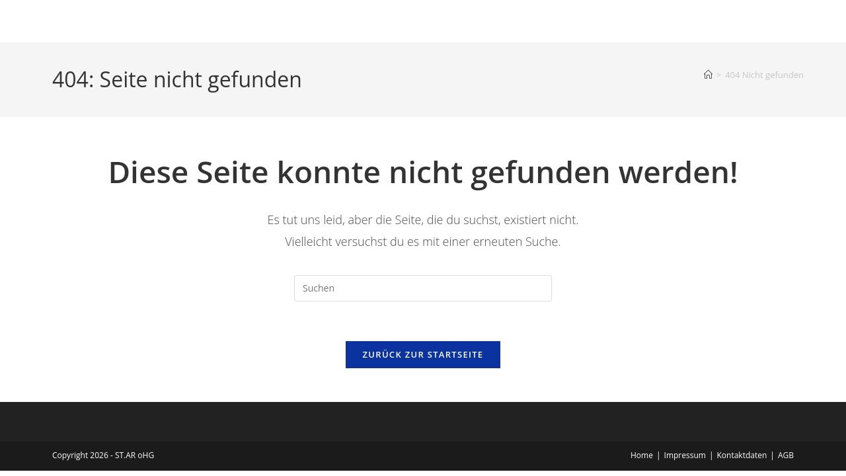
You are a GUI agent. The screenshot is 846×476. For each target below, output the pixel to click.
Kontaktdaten (741, 455)
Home (642, 455)
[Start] (708, 75)
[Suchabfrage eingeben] (423, 288)
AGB (786, 455)
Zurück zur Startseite (423, 355)
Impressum (685, 455)
